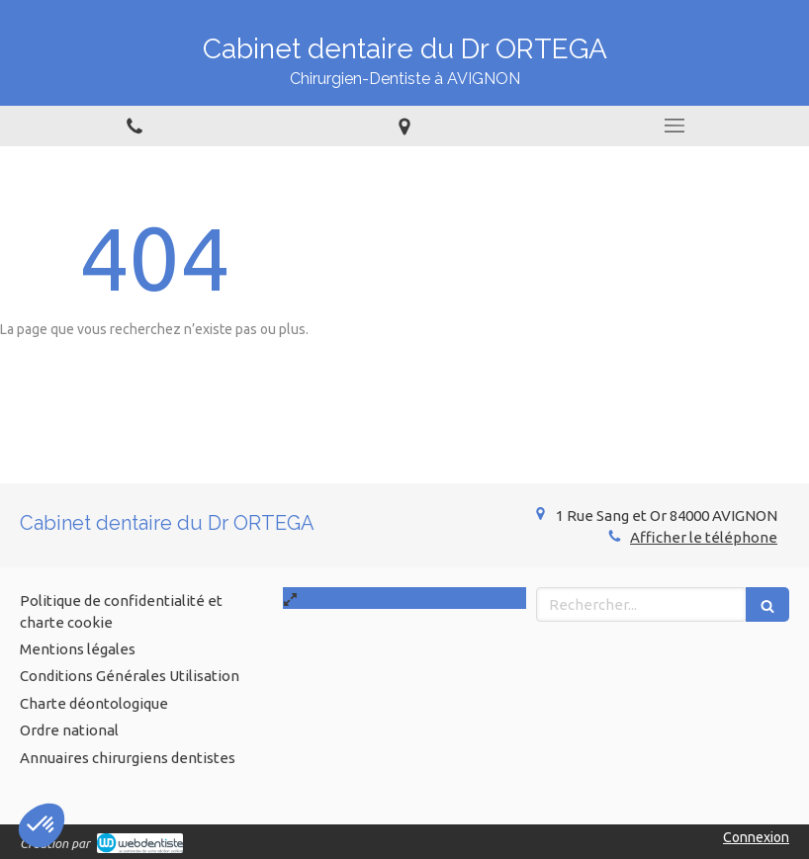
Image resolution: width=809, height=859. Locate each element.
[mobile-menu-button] (674, 125)
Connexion (756, 837)
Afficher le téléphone (703, 537)
